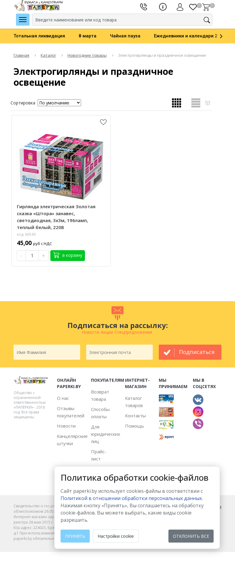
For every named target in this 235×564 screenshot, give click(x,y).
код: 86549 (26, 234)
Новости (66, 426)
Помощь (134, 426)
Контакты (135, 416)
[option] (46, 36)
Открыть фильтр (207, 102)
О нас (63, 398)
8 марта (87, 36)
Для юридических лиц (105, 434)
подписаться (197, 351)
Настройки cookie (116, 536)
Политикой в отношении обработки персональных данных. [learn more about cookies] (132, 498)
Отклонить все (191, 536)
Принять (75, 536)
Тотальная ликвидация (39, 36)
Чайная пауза (125, 36)
